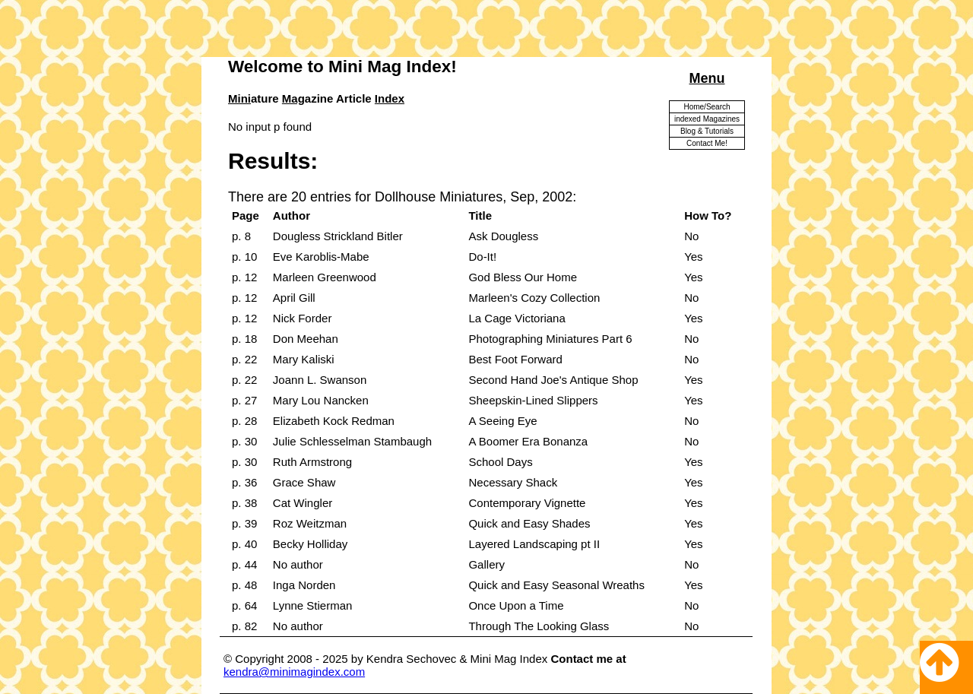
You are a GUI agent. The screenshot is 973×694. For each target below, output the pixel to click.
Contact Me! (706, 143)
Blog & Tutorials (707, 131)
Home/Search (706, 107)
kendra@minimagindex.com (294, 671)
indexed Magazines (707, 119)
